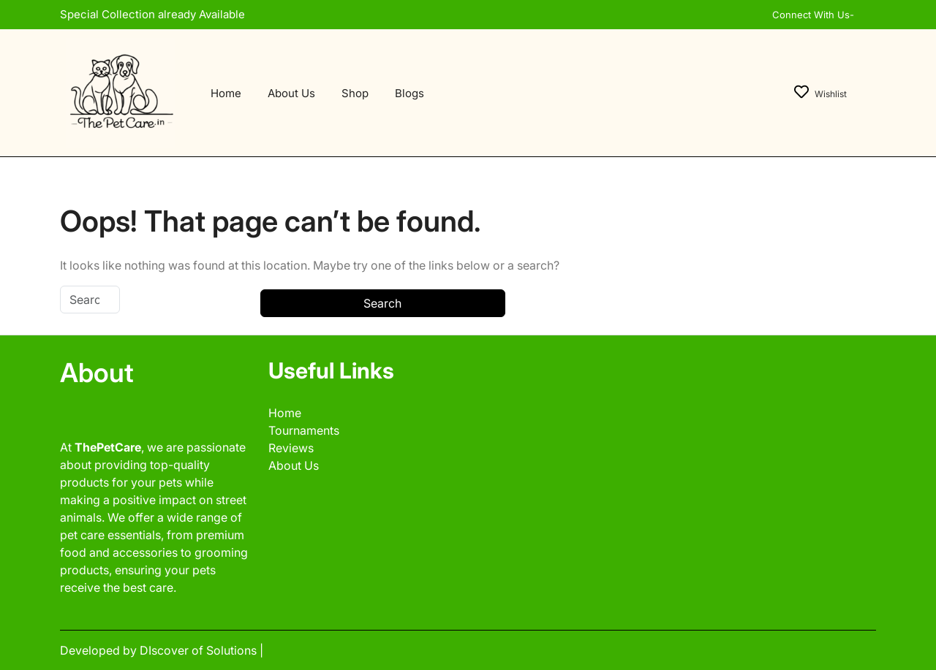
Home (226, 93)
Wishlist (820, 93)
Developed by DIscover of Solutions (160, 650)
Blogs (409, 93)
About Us (291, 93)
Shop (355, 93)
